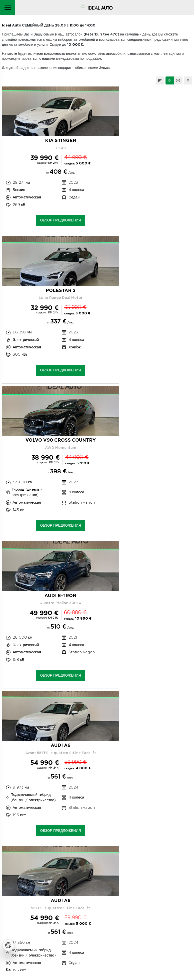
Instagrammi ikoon (12, 935)
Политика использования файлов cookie (45, 905)
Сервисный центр (24, 862)
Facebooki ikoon (24, 935)
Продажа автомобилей (29, 887)
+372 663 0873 (27, 852)
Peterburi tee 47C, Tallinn (25, 841)
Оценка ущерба (27, 875)
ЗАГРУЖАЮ (97, 714)
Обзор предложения (48, 221)
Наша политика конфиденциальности (42, 898)
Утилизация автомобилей (31, 913)
